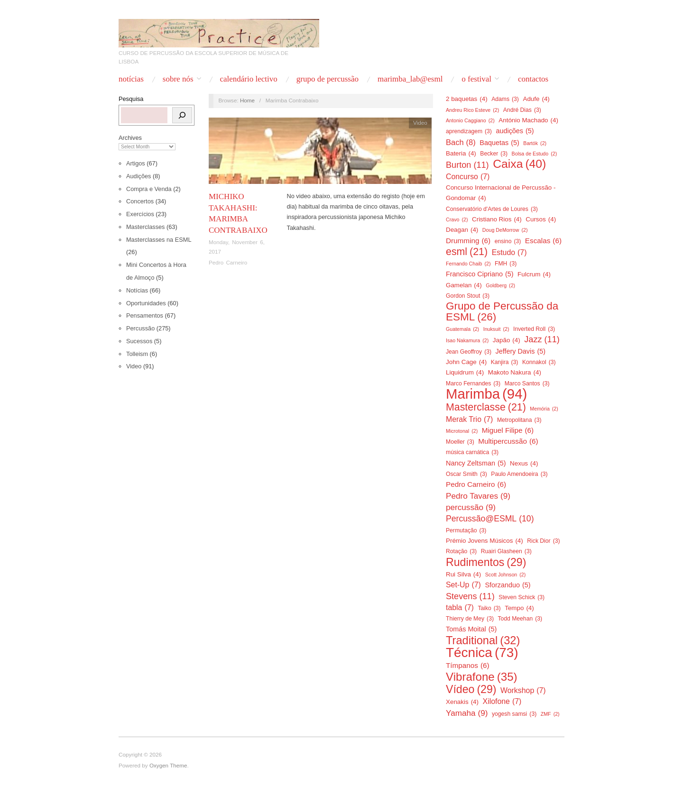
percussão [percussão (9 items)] (471, 507)
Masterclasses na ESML (158, 239)
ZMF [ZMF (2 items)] (550, 714)
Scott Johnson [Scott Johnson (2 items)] (505, 574)
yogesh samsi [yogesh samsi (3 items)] (514, 714)
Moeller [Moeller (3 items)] (460, 442)
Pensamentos (144, 315)
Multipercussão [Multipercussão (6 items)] (508, 441)
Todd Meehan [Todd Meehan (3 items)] (520, 618)
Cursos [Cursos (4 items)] (541, 219)
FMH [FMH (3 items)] (506, 263)
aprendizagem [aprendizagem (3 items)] (469, 131)
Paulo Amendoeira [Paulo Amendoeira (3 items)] (519, 474)
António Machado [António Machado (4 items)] (528, 120)
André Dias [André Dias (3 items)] (522, 110)
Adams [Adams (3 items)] (505, 99)
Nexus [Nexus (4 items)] (524, 463)
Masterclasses (145, 226)
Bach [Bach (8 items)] (461, 142)
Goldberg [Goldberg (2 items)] (500, 285)
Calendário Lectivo (248, 79)
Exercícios (140, 214)
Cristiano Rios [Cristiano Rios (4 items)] (497, 219)
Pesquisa (131, 98)
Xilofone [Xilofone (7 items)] (502, 701)
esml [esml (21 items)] (467, 251)
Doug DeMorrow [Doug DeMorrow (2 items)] (505, 230)
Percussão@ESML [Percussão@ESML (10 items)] (490, 518)
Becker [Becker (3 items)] (494, 153)
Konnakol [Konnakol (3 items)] (539, 362)
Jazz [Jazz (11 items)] (542, 339)
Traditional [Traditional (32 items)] (483, 640)
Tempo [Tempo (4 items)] (519, 608)
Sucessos (139, 341)
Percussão (140, 328)
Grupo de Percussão (327, 79)
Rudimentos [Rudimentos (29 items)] (486, 562)
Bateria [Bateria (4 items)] (461, 153)
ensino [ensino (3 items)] (508, 241)
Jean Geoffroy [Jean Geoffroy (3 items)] (468, 352)
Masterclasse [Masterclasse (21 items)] (486, 407)
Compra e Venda (149, 188)
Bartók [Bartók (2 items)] (534, 143)
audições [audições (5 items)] (515, 131)
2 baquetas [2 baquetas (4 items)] (467, 99)
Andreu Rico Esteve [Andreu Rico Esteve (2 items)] (472, 110)
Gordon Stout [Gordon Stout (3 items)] (467, 296)
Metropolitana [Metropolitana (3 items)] (519, 420)
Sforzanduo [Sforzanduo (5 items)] (507, 585)
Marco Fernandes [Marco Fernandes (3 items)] (473, 383)
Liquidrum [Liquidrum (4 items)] (465, 372)
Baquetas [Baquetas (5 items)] (499, 142)
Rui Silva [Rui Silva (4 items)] (463, 574)
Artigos (135, 163)
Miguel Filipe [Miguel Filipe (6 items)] (508, 430)
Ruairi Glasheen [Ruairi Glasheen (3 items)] (506, 551)
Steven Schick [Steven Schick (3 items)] (521, 597)
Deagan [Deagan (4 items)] (462, 230)
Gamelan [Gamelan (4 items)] (464, 285)
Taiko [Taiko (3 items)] (489, 608)
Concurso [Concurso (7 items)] (467, 177)
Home (247, 100)
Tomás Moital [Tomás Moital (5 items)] (471, 629)
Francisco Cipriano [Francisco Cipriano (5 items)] (480, 274)
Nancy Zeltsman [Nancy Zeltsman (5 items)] (476, 463)
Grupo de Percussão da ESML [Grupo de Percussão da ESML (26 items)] (502, 311)
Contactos (533, 79)
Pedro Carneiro (228, 262)
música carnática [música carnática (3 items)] (472, 452)
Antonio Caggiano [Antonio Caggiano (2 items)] (470, 120)
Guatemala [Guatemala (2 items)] (462, 329)
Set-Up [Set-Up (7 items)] (463, 585)
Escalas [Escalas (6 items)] (543, 241)
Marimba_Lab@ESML (410, 79)
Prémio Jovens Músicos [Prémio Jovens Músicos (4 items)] (484, 541)
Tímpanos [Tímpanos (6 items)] (467, 665)
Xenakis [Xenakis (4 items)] (462, 702)
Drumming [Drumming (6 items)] (468, 241)
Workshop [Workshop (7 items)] (523, 690)
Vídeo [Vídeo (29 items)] (471, 689)
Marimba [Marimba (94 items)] (486, 394)
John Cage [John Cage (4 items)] (466, 362)
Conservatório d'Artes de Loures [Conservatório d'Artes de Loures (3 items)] (492, 209)
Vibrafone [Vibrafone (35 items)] (481, 677)
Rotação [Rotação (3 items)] (461, 551)
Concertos (140, 201)
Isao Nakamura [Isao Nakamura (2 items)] (467, 340)
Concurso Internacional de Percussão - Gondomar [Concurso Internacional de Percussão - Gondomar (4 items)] (501, 194)
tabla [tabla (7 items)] (460, 607)
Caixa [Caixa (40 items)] (519, 164)
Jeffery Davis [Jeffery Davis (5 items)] (521, 351)
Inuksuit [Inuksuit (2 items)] (496, 329)
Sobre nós (178, 79)
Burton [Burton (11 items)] (467, 165)
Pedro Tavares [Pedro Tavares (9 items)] (478, 496)
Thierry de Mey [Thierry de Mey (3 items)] (470, 618)
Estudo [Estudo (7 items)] (509, 252)
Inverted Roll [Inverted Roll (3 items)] (534, 329)
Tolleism (137, 353)
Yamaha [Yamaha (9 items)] (467, 713)
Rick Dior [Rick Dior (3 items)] (543, 541)
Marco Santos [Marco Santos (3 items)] (527, 383)
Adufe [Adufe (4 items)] (536, 99)
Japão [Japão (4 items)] (506, 340)
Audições (138, 176)
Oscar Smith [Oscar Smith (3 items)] (466, 474)
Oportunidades (146, 303)
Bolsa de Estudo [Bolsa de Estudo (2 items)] (534, 153)
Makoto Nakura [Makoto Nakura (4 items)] (514, 372)
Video (133, 366)
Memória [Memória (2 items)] (544, 408)
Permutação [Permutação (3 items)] (466, 530)
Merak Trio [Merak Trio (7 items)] (469, 419)
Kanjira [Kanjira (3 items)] (504, 362)
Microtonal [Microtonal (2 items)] (462, 431)
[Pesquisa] (182, 115)
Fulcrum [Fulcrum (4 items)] (534, 274)
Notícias (131, 79)
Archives (130, 137)
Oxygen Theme (168, 765)
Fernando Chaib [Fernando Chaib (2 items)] (468, 263)
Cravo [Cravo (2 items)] (457, 219)
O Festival (476, 79)
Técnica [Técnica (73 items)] (482, 653)
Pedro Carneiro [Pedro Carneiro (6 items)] (476, 484)
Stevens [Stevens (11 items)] (470, 596)
